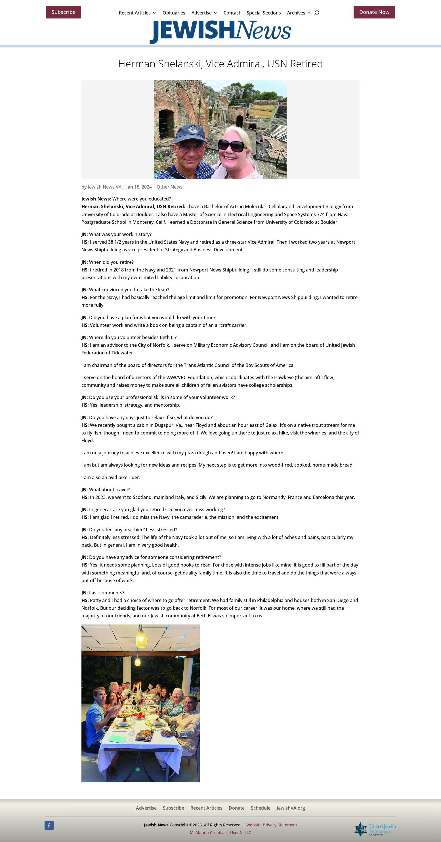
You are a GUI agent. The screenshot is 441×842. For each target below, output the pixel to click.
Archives (296, 13)
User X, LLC (240, 832)
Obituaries (174, 13)
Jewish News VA (104, 187)
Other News (169, 187)
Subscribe (63, 12)
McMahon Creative (208, 832)
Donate (237, 808)
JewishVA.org (291, 808)
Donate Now (374, 12)
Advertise (202, 13)
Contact (232, 13)
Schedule (260, 808)
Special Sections (264, 13)
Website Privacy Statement (271, 825)
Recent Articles (135, 13)
